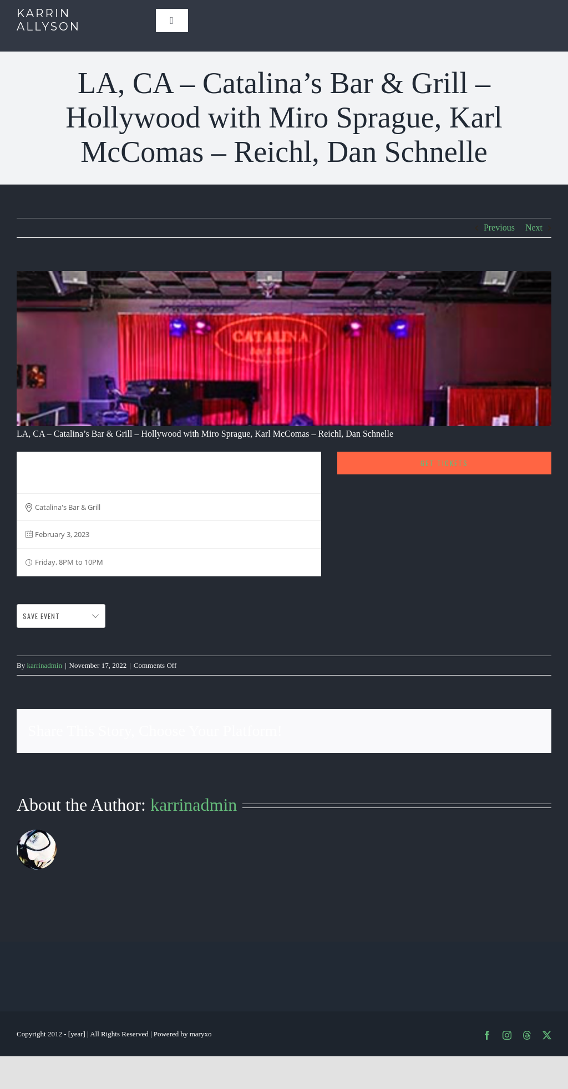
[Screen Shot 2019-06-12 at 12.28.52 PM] (284, 348)
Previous (499, 227)
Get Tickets (444, 463)
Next (533, 227)
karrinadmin (44, 665)
